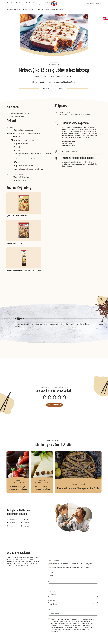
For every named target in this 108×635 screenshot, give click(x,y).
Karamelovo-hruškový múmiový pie (78, 472)
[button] (54, 60)
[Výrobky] (19, 3)
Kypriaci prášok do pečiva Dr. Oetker (29, 133)
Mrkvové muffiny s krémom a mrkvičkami (17, 472)
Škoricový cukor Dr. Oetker (26, 140)
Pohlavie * (51, 572)
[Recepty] (10, 3)
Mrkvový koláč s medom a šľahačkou (42, 472)
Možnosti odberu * (55, 560)
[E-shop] (42, 3)
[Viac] (36, 3)
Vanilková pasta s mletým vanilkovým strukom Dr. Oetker (35, 154)
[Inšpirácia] (28, 3)
